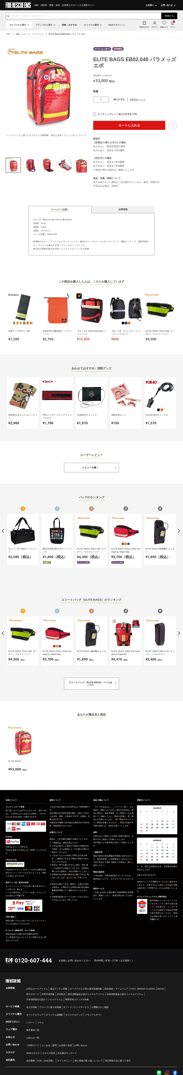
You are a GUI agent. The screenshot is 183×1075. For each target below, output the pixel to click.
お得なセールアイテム (37, 955)
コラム (40, 989)
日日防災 (61, 961)
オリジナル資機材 (54, 981)
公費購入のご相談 (100, 974)
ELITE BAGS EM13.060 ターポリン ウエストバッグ (102, 321)
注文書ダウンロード (67, 1020)
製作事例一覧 (32, 997)
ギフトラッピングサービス (76, 974)
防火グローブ (32, 961)
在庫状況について (138, 99)
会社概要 (30, 1027)
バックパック (38, 34)
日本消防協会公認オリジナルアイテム (44, 966)
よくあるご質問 (49, 1012)
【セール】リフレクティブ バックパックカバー (80, 321)
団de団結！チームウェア (116, 955)
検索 (169, 16)
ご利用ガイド (32, 1012)
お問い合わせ (80, 1012)
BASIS (161, 955)
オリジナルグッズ (74, 981)
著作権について (171, 1056)
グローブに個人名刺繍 (50, 974)
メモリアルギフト (93, 981)
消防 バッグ (21, 34)
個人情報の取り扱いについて (89, 1027)
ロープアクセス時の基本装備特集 (86, 955)
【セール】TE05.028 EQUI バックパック (59, 321)
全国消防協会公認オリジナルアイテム (125, 961)
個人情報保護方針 (133, 1056)
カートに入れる (129, 125)
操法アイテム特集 (58, 955)
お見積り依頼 (65, 1012)
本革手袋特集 (48, 961)
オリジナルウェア (34, 981)
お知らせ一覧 (32, 1005)
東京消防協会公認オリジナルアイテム (86, 961)
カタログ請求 (48, 1020)
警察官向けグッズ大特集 (77, 966)
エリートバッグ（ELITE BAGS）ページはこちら (90, 657)
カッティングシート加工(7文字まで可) (117, 114)
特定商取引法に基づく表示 (118, 1027)
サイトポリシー (64, 1027)
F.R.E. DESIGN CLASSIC (143, 955)
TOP (8, 34)
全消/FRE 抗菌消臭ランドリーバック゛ (38, 321)
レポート (30, 989)
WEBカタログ (33, 1020)
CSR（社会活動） (46, 1027)
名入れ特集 (31, 974)
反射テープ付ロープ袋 (16, 319)
